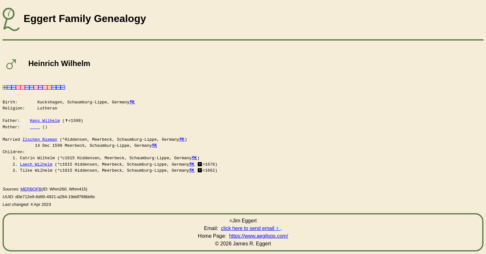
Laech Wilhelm (36, 164)
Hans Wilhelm (45, 120)
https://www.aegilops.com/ (258, 236)
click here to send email (247, 228)
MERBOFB (30, 189)
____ (35, 127)
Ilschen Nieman (39, 139)
